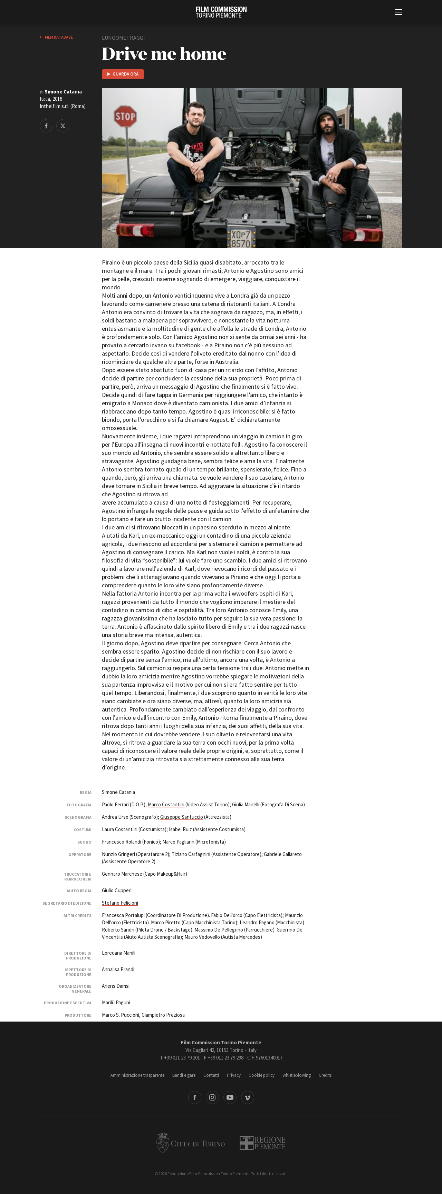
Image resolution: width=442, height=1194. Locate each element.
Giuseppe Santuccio (181, 817)
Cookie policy (262, 1075)
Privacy (234, 1075)
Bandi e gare (183, 1075)
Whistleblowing (296, 1075)
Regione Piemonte (263, 1143)
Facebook (194, 1097)
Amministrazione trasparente (137, 1075)
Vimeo (247, 1097)
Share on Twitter (62, 125)
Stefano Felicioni (120, 902)
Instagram (212, 1097)
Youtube (230, 1097)
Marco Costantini (166, 804)
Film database (58, 37)
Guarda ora (125, 74)
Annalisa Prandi (118, 969)
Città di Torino (190, 1143)
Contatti (211, 1075)
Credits (325, 1075)
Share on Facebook (46, 125)
